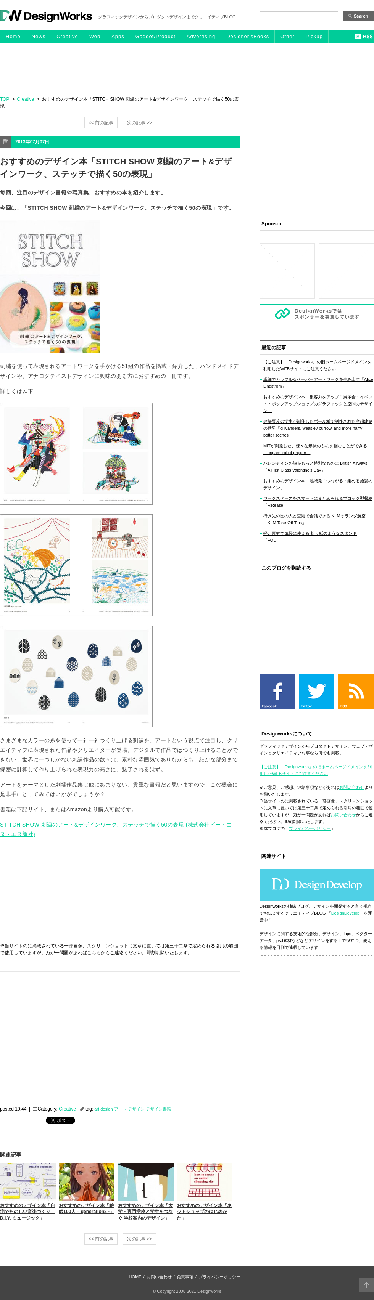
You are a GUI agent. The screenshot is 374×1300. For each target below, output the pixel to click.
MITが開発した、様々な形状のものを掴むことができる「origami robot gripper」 (315, 449)
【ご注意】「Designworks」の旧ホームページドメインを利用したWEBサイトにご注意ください (317, 365)
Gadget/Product (155, 36)
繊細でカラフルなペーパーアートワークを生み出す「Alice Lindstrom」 (318, 382)
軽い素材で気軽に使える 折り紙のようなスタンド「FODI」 (310, 536)
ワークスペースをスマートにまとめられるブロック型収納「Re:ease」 (317, 501)
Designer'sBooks (247, 36)
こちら (94, 952)
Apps (117, 36)
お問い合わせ (351, 787)
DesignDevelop (345, 913)
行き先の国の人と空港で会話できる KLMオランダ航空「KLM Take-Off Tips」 (314, 519)
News (39, 36)
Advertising (201, 36)
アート (120, 1109)
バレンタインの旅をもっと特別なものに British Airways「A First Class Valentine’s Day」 (315, 466)
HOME (135, 1276)
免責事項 (185, 1276)
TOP (4, 99)
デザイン (136, 1109)
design (106, 1109)
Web (95, 36)
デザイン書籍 (158, 1109)
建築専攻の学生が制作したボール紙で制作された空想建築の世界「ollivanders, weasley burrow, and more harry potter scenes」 (317, 428)
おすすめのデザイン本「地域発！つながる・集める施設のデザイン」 (317, 484)
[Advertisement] (187, 66)
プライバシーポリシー (310, 828)
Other (287, 36)
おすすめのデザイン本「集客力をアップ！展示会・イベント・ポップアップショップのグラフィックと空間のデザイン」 (317, 404)
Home (13, 36)
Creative (67, 36)
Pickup (314, 36)
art (96, 1109)
